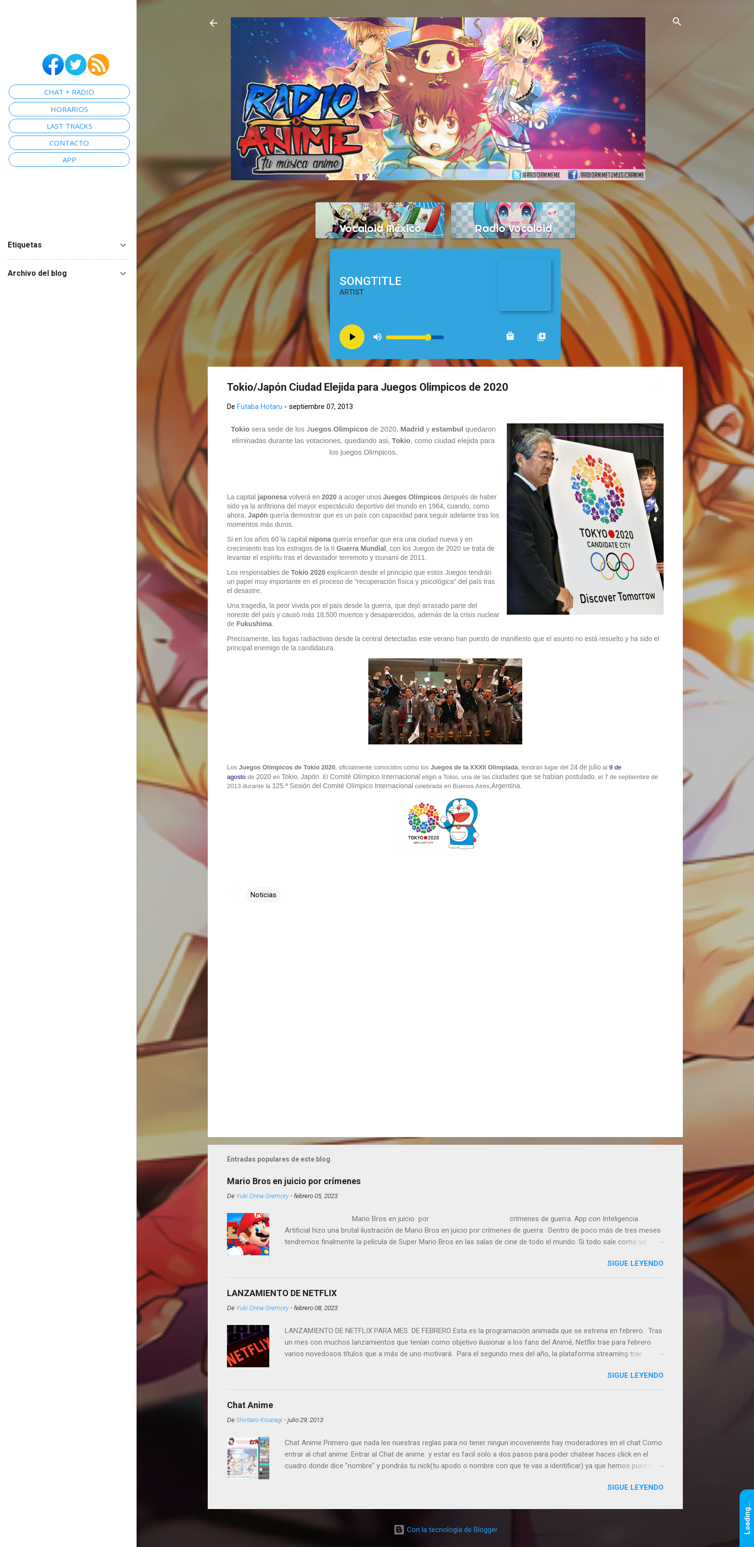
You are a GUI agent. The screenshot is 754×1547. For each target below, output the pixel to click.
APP (69, 159)
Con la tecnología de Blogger (445, 1529)
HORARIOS (69, 109)
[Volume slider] (415, 337)
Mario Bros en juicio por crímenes (294, 1181)
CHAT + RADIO (69, 92)
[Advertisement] (445, 1047)
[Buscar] (677, 22)
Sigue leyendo (635, 1263)
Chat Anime (250, 1405)
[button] (658, 387)
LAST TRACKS (69, 126)
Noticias (263, 895)
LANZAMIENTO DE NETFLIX (282, 1293)
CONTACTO (69, 143)
